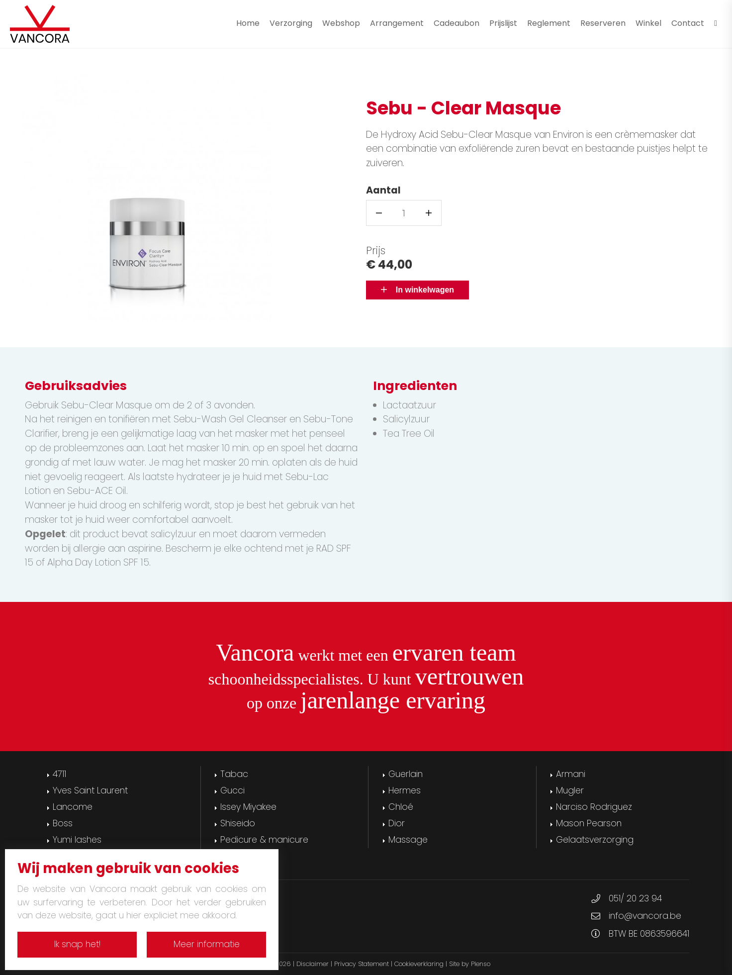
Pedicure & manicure (264, 840)
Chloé (400, 807)
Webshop (341, 23)
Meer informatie (207, 944)
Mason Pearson (589, 823)
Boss (63, 823)
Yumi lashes (77, 840)
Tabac (234, 774)
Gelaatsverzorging (595, 840)
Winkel (648, 23)
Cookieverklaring (419, 964)
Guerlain (405, 774)
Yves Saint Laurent (90, 790)
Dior (396, 823)
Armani (570, 774)
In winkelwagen (417, 290)
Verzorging (291, 23)
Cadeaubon (456, 23)
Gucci (232, 790)
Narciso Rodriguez (594, 807)
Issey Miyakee (248, 807)
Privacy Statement (361, 964)
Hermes (404, 790)
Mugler (570, 790)
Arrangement (397, 23)
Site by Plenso (469, 964)
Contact (687, 23)
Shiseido (237, 823)
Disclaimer (312, 964)
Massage (408, 840)
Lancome (72, 807)
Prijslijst (503, 23)
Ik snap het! (77, 944)
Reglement (548, 23)
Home (248, 23)
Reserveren (603, 23)
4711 (59, 774)
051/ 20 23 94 (635, 898)
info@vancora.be (645, 916)
